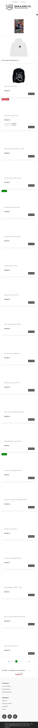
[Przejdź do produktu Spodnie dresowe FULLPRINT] (19, 374)
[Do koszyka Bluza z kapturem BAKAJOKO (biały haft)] (31, 624)
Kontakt (4, 709)
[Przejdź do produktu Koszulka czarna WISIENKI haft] (19, 345)
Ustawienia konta (6, 689)
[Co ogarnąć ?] (33, 15)
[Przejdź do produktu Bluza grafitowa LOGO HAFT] (19, 286)
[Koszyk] (36, 16)
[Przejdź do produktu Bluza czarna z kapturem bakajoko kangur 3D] (19, 52)
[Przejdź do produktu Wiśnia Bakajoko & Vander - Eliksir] (19, 579)
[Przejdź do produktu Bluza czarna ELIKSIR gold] (19, 107)
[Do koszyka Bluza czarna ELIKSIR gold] (31, 127)
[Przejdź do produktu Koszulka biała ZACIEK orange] (19, 199)
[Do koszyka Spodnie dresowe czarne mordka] (31, 185)
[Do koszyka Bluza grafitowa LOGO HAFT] (31, 302)
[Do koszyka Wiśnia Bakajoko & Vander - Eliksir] (31, 595)
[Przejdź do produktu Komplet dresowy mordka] (19, 257)
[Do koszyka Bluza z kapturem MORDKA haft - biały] (31, 156)
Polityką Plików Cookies (14, 724)
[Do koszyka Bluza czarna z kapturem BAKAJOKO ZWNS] (31, 507)
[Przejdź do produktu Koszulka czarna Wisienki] (19, 520)
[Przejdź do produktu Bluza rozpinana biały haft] (19, 637)
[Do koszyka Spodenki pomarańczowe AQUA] (31, 244)
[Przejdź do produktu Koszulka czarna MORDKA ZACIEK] (19, 550)
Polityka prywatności (7, 703)
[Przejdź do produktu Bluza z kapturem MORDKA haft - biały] (19, 140)
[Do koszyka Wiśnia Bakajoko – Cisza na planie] (31, 449)
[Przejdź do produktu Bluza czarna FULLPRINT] (19, 75)
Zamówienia (5, 706)
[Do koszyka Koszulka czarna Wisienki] (31, 536)
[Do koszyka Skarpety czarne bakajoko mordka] (31, 478)
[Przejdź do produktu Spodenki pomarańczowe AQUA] (19, 228)
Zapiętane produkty (6, 692)
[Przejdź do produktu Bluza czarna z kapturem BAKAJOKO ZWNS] (19, 491)
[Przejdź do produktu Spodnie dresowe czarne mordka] (19, 169)
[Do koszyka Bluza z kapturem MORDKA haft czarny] (31, 419)
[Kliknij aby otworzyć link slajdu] (19, 26)
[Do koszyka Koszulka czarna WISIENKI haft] (31, 361)
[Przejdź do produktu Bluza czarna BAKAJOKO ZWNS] (19, 316)
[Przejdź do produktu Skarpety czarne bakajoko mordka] (19, 462)
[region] (19, 26)
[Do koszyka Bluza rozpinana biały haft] (31, 653)
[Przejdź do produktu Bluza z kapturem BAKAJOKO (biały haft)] (19, 608)
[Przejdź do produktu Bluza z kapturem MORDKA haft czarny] (19, 403)
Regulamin (4, 700)
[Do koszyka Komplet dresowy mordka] (31, 273)
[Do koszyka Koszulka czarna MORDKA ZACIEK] (31, 566)
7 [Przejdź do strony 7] (26, 661)
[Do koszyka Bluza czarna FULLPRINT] (31, 94)
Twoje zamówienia (6, 686)
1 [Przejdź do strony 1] (11, 661)
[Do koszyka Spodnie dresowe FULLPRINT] (31, 390)
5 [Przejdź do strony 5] (21, 661)
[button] (2, 15)
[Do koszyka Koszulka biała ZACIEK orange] (31, 215)
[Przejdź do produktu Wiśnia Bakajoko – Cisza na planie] (19, 433)
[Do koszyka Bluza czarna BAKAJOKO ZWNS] (31, 332)
